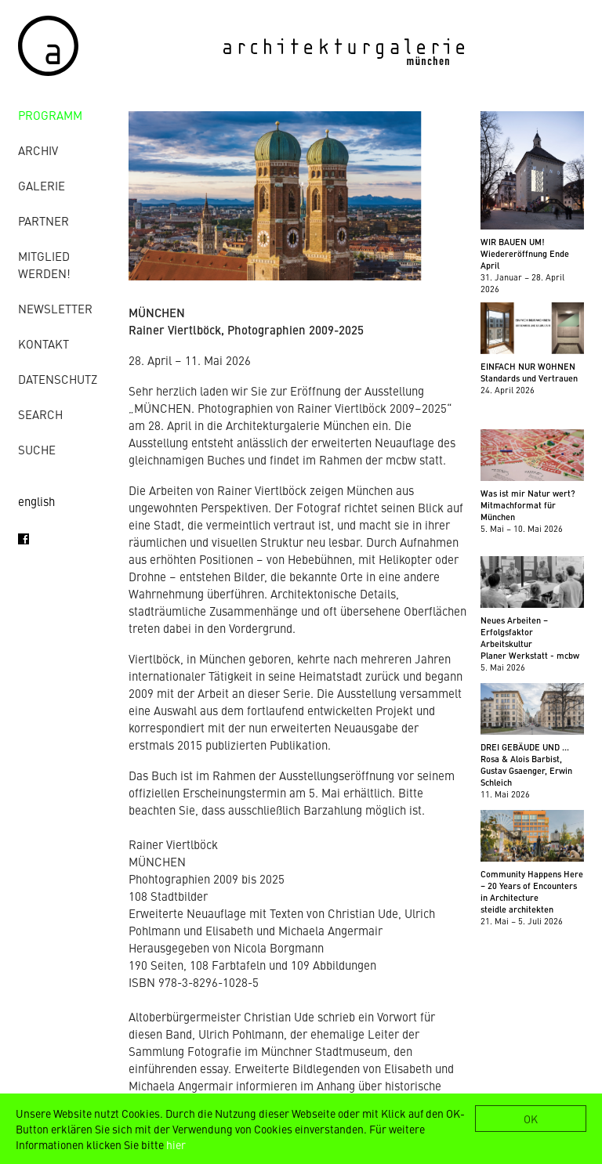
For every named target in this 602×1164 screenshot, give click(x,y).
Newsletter (55, 308)
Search (40, 414)
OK (531, 1118)
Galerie (41, 185)
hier (176, 1144)
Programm (50, 115)
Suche (37, 449)
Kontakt (43, 343)
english (36, 501)
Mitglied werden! (44, 264)
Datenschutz (57, 379)
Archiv (38, 150)
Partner (43, 220)
